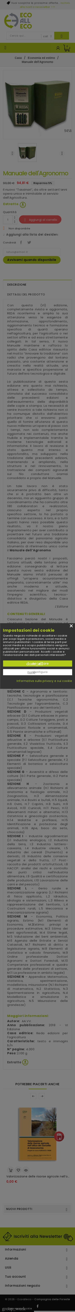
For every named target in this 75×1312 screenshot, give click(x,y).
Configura (38, 672)
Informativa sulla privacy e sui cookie (44, 681)
